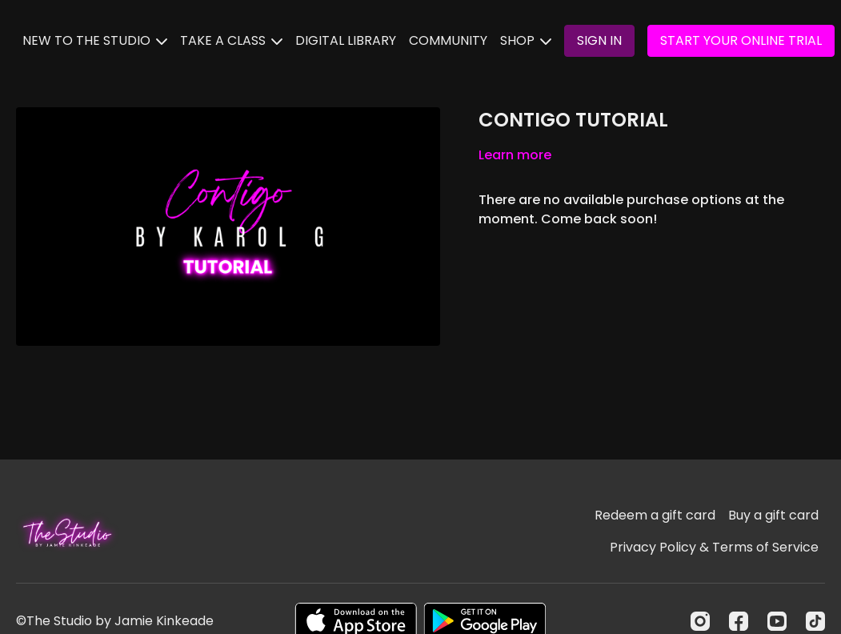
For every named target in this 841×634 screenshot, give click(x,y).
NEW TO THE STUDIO (94, 40)
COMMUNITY (448, 40)
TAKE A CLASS (231, 40)
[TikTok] (815, 621)
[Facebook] (738, 621)
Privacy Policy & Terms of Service (714, 547)
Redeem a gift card (655, 515)
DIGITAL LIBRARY (345, 40)
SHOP (525, 40)
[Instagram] (700, 621)
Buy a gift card (773, 515)
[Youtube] (777, 621)
